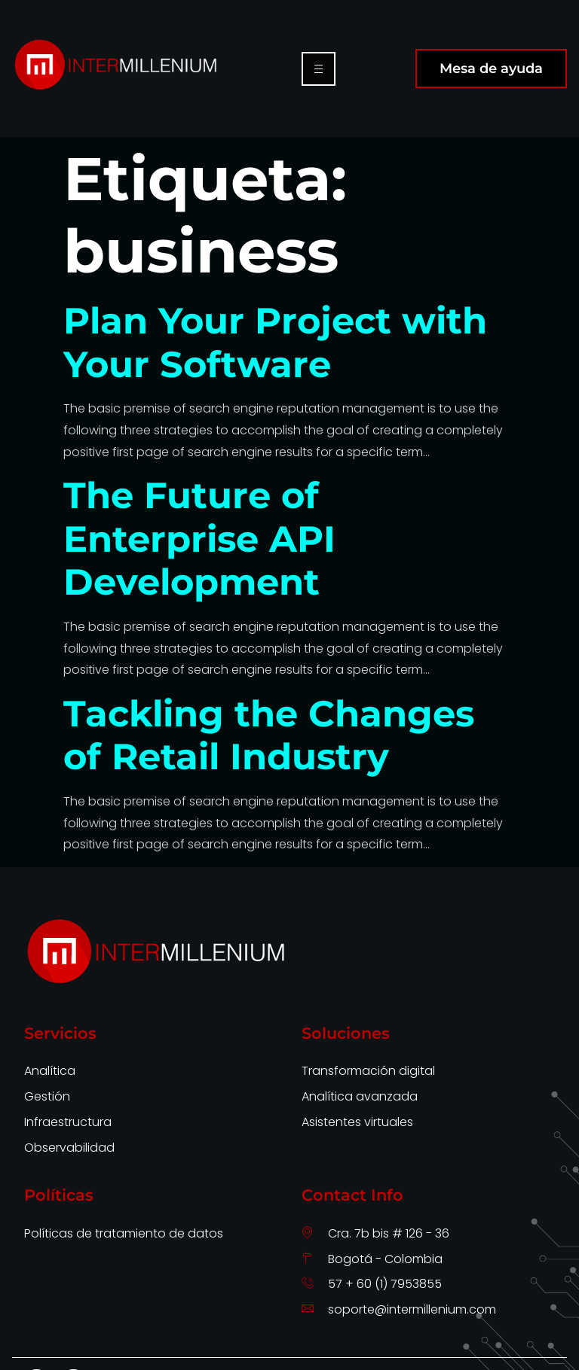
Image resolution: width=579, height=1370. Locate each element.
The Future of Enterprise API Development (199, 538)
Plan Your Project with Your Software (275, 342)
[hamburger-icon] (318, 69)
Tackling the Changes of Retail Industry (268, 735)
